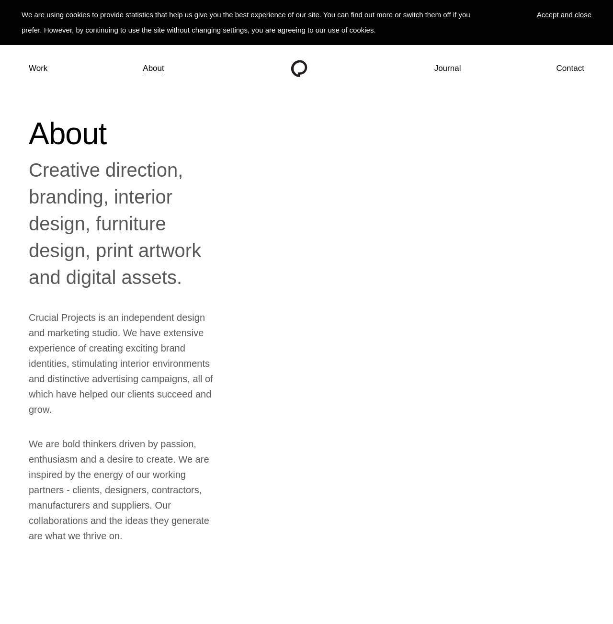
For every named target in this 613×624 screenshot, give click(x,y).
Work (38, 68)
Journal (447, 68)
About (153, 68)
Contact (570, 68)
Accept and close (564, 15)
